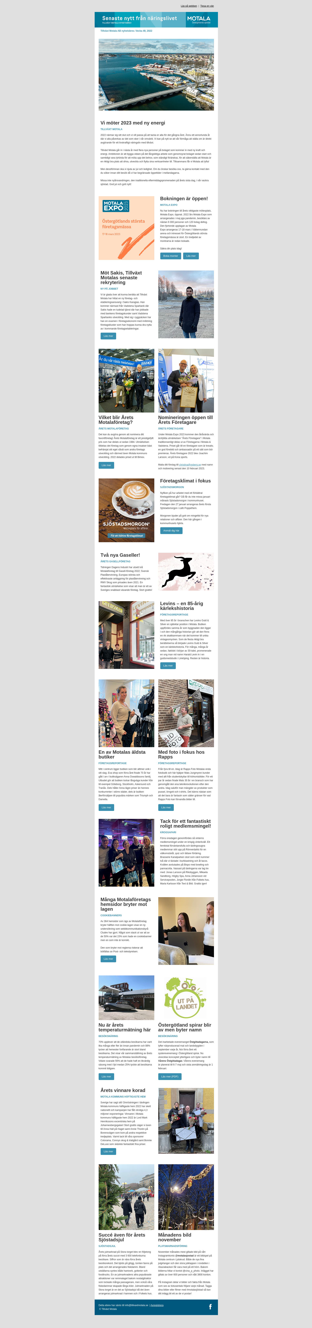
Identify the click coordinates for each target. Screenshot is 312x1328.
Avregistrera (157, 1305)
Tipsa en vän (207, 6)
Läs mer (191, 255)
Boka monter (170, 255)
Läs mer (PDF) (169, 1076)
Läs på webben (189, 6)
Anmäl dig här (171, 530)
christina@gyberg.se (190, 464)
